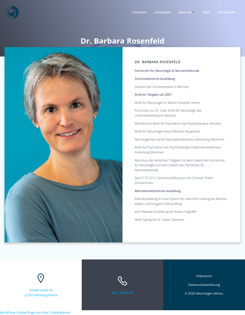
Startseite (139, 12)
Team (206, 12)
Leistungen (162, 12)
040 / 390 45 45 (122, 293)
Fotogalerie (226, 12)
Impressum (204, 276)
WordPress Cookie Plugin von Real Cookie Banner (35, 312)
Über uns (186, 12)
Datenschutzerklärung (204, 285)
